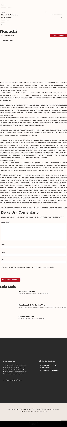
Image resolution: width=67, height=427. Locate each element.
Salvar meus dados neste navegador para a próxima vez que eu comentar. (28, 267)
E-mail (3, 252)
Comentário (5, 222)
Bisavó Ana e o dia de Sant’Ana (31, 305)
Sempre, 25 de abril (26, 316)
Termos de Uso (25, 412)
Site (2, 260)
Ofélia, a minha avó (26, 291)
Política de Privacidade (39, 412)
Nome (3, 244)
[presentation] (13, 274)
